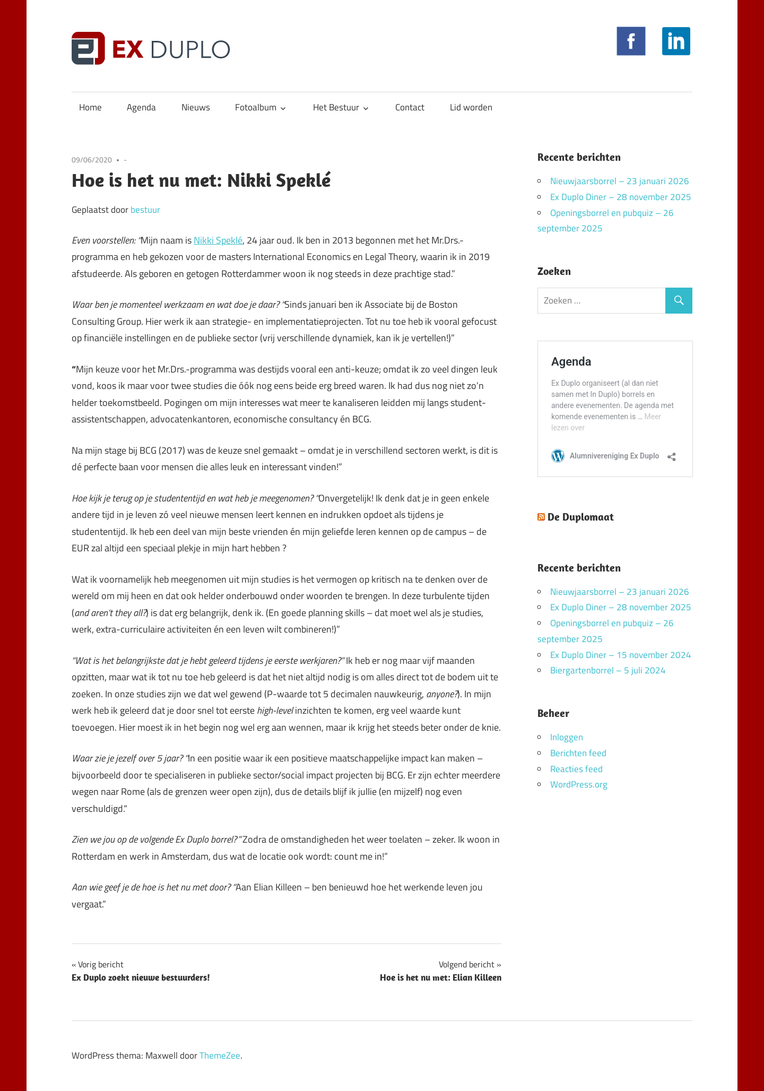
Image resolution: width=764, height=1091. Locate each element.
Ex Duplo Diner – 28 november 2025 (620, 197)
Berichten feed (578, 753)
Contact (409, 107)
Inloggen (566, 737)
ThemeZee (219, 1055)
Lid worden (471, 107)
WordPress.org (578, 784)
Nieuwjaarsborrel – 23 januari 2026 (619, 181)
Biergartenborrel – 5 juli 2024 (608, 670)
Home (90, 107)
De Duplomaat (581, 516)
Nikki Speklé (218, 240)
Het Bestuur (336, 107)
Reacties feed (576, 769)
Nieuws (195, 107)
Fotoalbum (255, 107)
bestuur (145, 210)
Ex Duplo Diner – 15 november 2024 (620, 655)
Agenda (141, 107)
